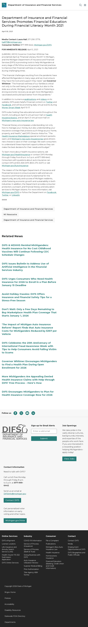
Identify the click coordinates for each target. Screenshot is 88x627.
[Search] (80, 5)
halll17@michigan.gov (12, 42)
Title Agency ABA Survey (31, 573)
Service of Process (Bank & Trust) (31, 550)
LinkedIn (16, 195)
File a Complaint (52, 541)
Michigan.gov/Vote (15, 520)
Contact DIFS (12, 500)
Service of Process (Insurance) (31, 545)
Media (70, 544)
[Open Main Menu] (85, 5)
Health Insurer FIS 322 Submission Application (11, 557)
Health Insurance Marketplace (16, 136)
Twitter (49, 102)
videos (44, 99)
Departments (10, 622)
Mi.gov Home (10, 592)
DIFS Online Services (10, 563)
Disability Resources (13, 610)
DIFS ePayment (8, 541)
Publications (51, 544)
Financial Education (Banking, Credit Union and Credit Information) (55, 564)
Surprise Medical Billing (33, 566)
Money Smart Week (11, 108)
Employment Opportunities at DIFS (76, 548)
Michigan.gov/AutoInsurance (15, 166)
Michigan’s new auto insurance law (18, 120)
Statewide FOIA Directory (15, 616)
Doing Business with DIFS (32, 556)
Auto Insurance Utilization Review (31, 561)
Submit (44, 438)
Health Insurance (52, 553)
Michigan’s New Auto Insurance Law (54, 548)
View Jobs (69, 459)
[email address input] (44, 431)
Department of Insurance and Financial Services (28, 209)
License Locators (8, 544)
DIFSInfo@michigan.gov (15, 494)
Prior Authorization (31, 569)
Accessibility (9, 604)
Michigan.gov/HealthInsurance (16, 155)
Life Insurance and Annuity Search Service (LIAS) (9, 549)
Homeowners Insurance (51, 557)
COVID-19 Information (33, 541)
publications (30, 99)
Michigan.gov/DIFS (43, 45)
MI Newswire (10, 214)
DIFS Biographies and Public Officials (76, 554)
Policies (8, 598)
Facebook (6, 105)
